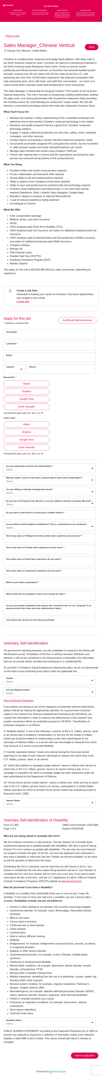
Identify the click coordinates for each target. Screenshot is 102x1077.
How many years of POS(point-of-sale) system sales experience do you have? (44, 536)
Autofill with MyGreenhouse (77, 320)
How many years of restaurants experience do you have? (34, 571)
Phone (33, 367)
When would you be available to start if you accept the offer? (36, 594)
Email (9, 355)
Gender (9, 678)
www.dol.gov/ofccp (71, 881)
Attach (26, 383)
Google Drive (26, 399)
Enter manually (27, 406)
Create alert (23, 301)
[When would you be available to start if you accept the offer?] (49, 598)
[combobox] (6, 370)
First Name (12, 332)
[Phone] (61, 371)
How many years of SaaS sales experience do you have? (34, 559)
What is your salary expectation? (22, 582)
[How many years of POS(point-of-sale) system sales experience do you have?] (49, 539)
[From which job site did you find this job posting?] (49, 624)
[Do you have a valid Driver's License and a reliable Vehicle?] (49, 516)
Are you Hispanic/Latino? (18, 690)
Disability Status (14, 1020)
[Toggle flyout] (21, 369)
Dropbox (26, 391)
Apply (92, 47)
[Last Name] (49, 347)
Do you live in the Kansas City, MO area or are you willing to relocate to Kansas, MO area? (49, 501)
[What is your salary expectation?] (49, 586)
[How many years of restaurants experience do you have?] (49, 574)
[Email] (49, 359)
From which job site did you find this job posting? (30, 620)
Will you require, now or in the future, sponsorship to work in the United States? (44, 478)
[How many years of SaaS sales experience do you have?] (49, 563)
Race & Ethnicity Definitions (19, 700)
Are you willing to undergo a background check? (29, 489)
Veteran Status (13, 800)
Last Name (11, 343)
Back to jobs (11, 36)
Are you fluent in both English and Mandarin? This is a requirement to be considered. (47, 524)
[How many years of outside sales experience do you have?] (49, 551)
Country (10, 367)
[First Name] (49, 336)
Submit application (85, 1055)
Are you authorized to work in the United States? (29, 466)
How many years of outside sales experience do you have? (35, 547)
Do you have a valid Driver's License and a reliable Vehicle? (35, 512)
